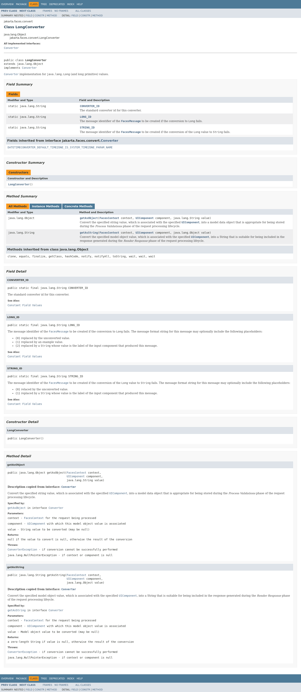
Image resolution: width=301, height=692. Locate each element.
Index (71, 4)
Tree (44, 4)
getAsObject (89, 218)
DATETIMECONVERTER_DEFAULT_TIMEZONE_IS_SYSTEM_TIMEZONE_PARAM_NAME (60, 147)
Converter (11, 47)
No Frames (61, 11)
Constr (39, 15)
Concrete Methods (79, 206)
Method (52, 15)
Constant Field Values (25, 305)
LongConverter (19, 184)
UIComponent (145, 218)
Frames (47, 11)
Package (21, 4)
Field (29, 15)
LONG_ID (85, 116)
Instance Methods (45, 206)
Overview (7, 4)
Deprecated (57, 4)
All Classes (83, 11)
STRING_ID (87, 127)
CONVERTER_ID (89, 106)
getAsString (89, 232)
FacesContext (109, 218)
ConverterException (22, 549)
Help (80, 4)
